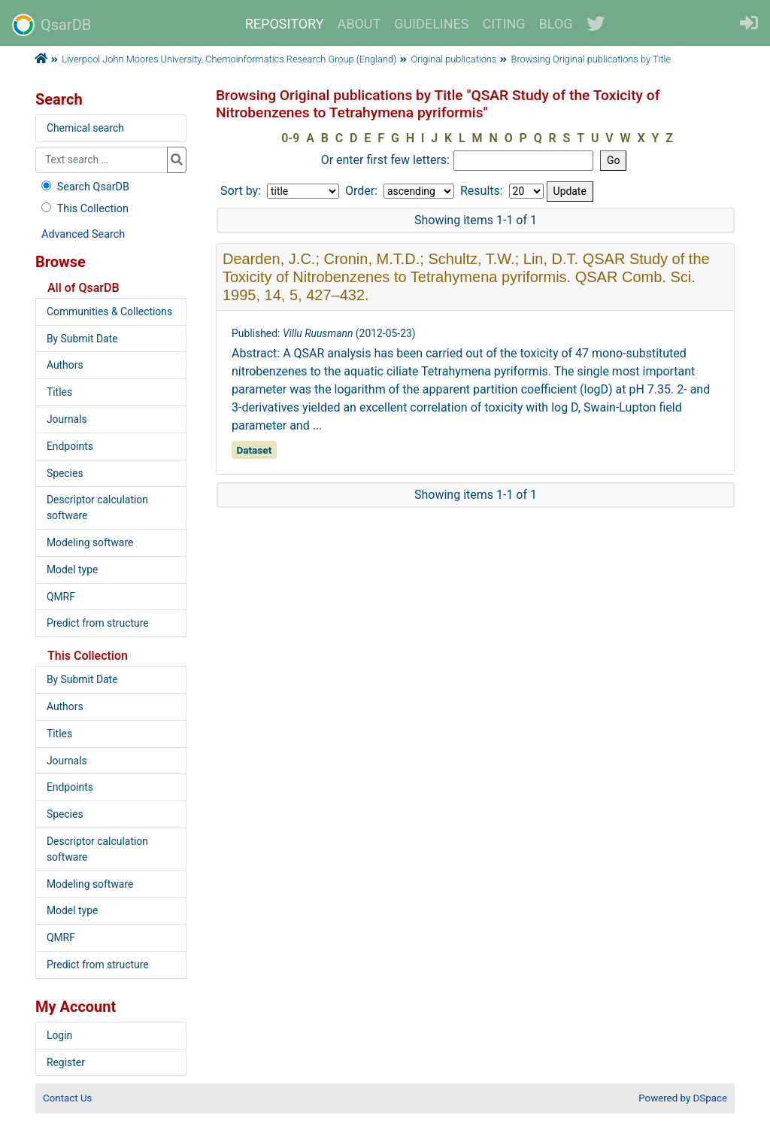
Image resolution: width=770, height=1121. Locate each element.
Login (59, 1035)
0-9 (290, 138)
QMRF (61, 597)
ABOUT (359, 24)
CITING (504, 24)
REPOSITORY (284, 24)
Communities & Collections (109, 311)
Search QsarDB (83, 187)
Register (66, 1062)
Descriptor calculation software (97, 507)
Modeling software (90, 542)
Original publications (454, 59)
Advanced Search (83, 234)
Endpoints (70, 446)
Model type (72, 570)
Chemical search (85, 128)
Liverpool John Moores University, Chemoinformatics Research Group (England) (229, 59)
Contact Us (67, 1098)
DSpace (710, 1098)
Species (65, 473)
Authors (65, 365)
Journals (67, 419)
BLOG (556, 24)
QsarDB (51, 25)
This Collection (83, 208)
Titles (59, 392)
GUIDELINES (431, 24)
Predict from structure (98, 623)
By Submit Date (82, 339)
